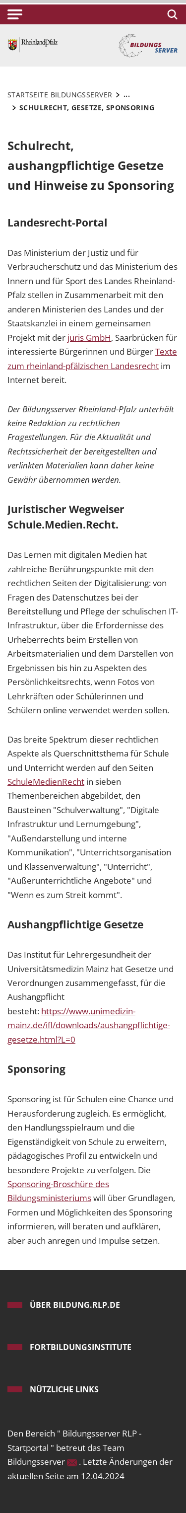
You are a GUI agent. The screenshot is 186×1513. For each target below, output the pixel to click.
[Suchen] (171, 14)
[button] (14, 14)
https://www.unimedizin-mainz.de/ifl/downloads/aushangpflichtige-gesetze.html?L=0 (88, 1025)
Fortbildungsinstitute (80, 1347)
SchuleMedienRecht (45, 781)
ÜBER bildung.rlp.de (75, 1305)
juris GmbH (89, 337)
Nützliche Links (64, 1389)
